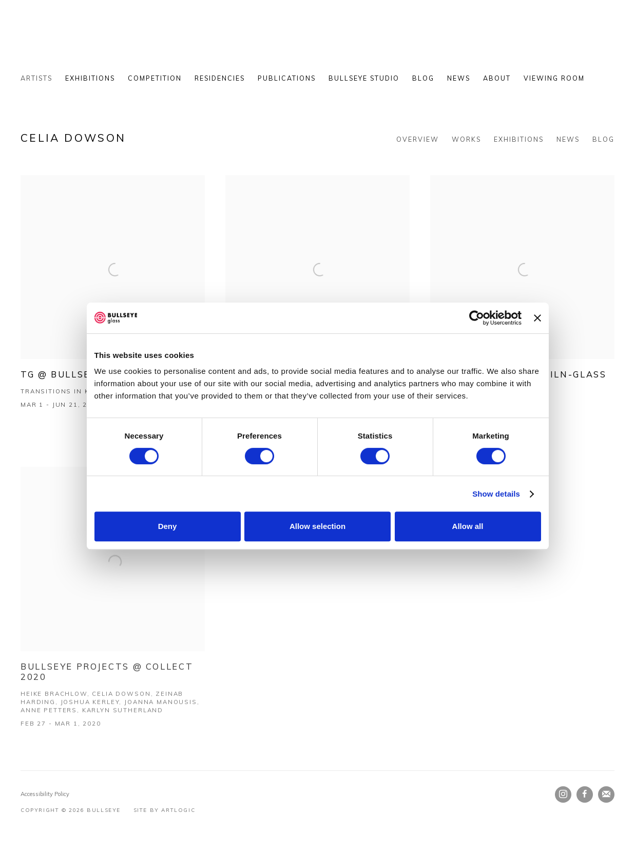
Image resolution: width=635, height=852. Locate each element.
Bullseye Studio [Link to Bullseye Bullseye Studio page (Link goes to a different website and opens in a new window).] (364, 78)
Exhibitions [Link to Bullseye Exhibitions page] (90, 78)
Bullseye (123, 41)
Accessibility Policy (45, 794)
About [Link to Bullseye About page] (497, 78)
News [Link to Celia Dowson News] (568, 139)
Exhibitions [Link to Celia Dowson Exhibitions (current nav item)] (519, 139)
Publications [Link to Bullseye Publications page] (287, 78)
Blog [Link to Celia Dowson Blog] (603, 139)
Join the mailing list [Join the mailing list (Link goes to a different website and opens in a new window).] (606, 794)
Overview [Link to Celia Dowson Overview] (417, 139)
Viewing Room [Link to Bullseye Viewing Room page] (554, 78)
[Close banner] (537, 317)
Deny (167, 526)
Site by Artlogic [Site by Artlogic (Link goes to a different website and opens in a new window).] (164, 810)
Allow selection (317, 526)
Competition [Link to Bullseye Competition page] (155, 78)
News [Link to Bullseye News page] (458, 78)
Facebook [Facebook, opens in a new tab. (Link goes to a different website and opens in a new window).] (584, 794)
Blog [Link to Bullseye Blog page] (423, 78)
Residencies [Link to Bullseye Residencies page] (220, 78)
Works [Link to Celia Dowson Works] (466, 139)
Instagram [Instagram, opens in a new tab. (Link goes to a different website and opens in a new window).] (563, 794)
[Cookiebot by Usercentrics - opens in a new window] (477, 318)
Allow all (468, 526)
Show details (496, 493)
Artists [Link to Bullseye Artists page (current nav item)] (36, 78)
